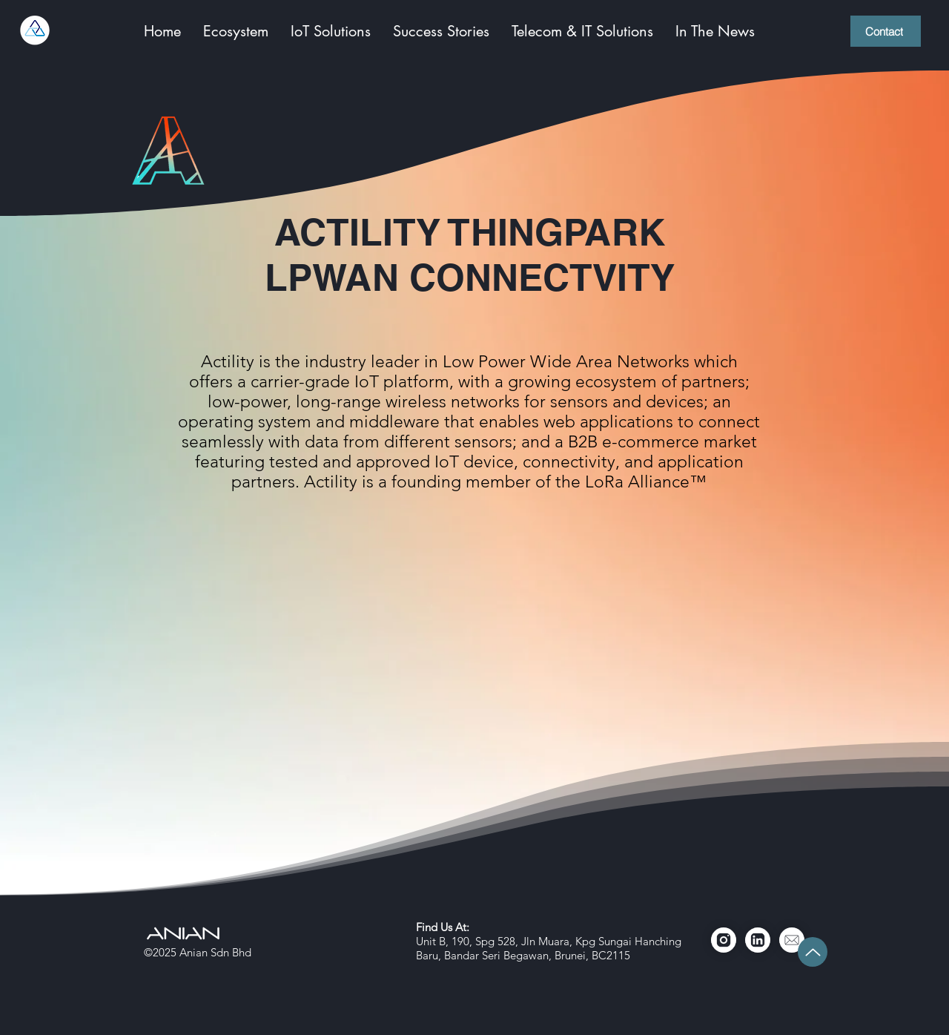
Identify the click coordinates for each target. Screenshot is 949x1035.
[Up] (812, 952)
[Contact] (885, 31)
